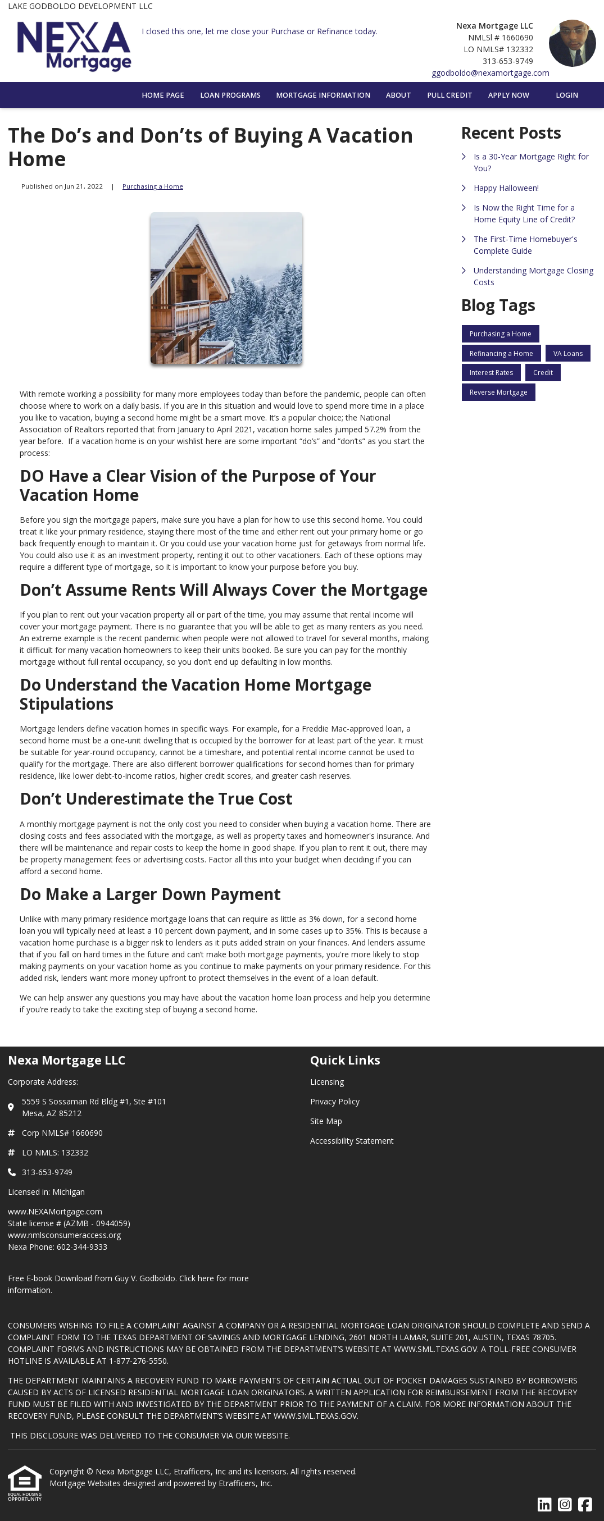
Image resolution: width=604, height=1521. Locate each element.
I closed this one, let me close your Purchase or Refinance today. (260, 31)
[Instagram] (565, 1505)
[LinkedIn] (545, 1505)
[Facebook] (585, 1505)
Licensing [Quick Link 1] (327, 1081)
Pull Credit (450, 95)
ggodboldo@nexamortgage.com (490, 72)
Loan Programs (230, 95)
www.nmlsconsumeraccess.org (64, 1235)
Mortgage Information (323, 95)
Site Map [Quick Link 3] (326, 1121)
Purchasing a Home (152, 186)
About (398, 95)
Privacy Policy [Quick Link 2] (335, 1101)
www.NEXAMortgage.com (55, 1211)
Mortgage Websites (86, 1483)
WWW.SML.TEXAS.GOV (435, 1349)
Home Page (163, 95)
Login (567, 95)
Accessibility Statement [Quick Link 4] (352, 1140)
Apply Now (508, 95)
